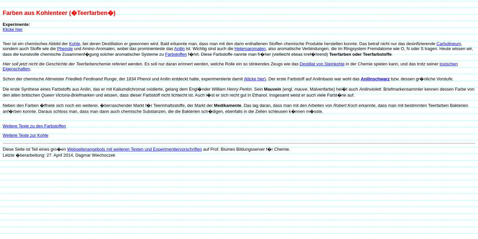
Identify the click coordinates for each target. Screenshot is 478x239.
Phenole (65, 48)
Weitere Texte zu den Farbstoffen (34, 125)
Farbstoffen (176, 54)
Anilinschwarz (375, 78)
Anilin (179, 48)
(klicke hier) (255, 78)
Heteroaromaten (250, 48)
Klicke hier (13, 29)
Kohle (74, 43)
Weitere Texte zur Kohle (25, 135)
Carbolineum (449, 43)
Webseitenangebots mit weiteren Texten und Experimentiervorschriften (134, 149)
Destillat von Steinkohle (322, 63)
